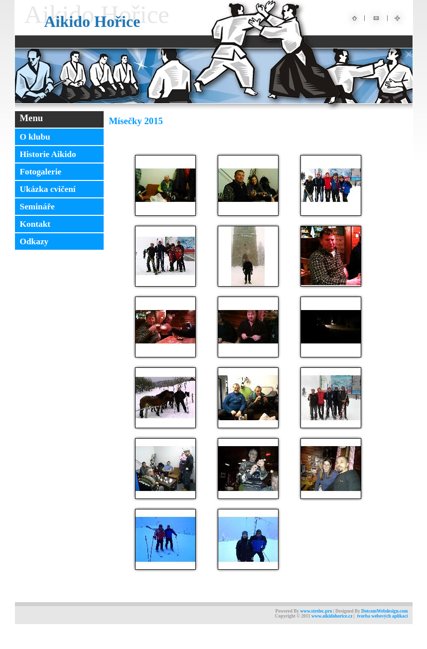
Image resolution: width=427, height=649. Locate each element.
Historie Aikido (48, 154)
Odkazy (34, 241)
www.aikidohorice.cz (331, 616)
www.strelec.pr (314, 611)
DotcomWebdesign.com (384, 611)
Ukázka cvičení (48, 189)
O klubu (35, 137)
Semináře (37, 206)
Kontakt (35, 224)
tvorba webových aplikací (382, 616)
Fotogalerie (41, 171)
